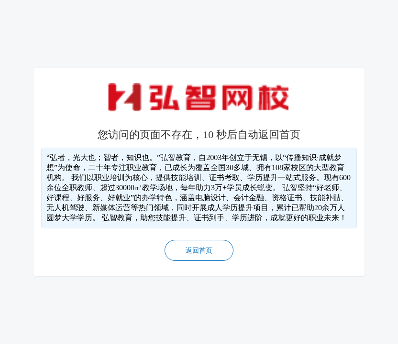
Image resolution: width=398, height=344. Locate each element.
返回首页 (199, 250)
